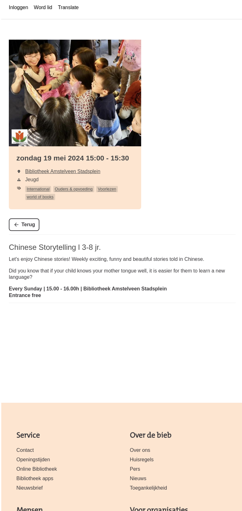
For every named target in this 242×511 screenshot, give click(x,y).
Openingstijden (33, 459)
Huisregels (142, 459)
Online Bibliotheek (36, 469)
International (38, 189)
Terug (28, 224)
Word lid (43, 7)
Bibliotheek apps (34, 478)
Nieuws (138, 478)
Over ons (140, 450)
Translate (68, 7)
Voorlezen (107, 189)
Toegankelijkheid (148, 488)
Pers (135, 469)
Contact (25, 450)
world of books (40, 196)
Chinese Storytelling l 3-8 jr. (55, 247)
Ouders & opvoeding (74, 189)
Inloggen (18, 7)
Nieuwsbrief (29, 488)
